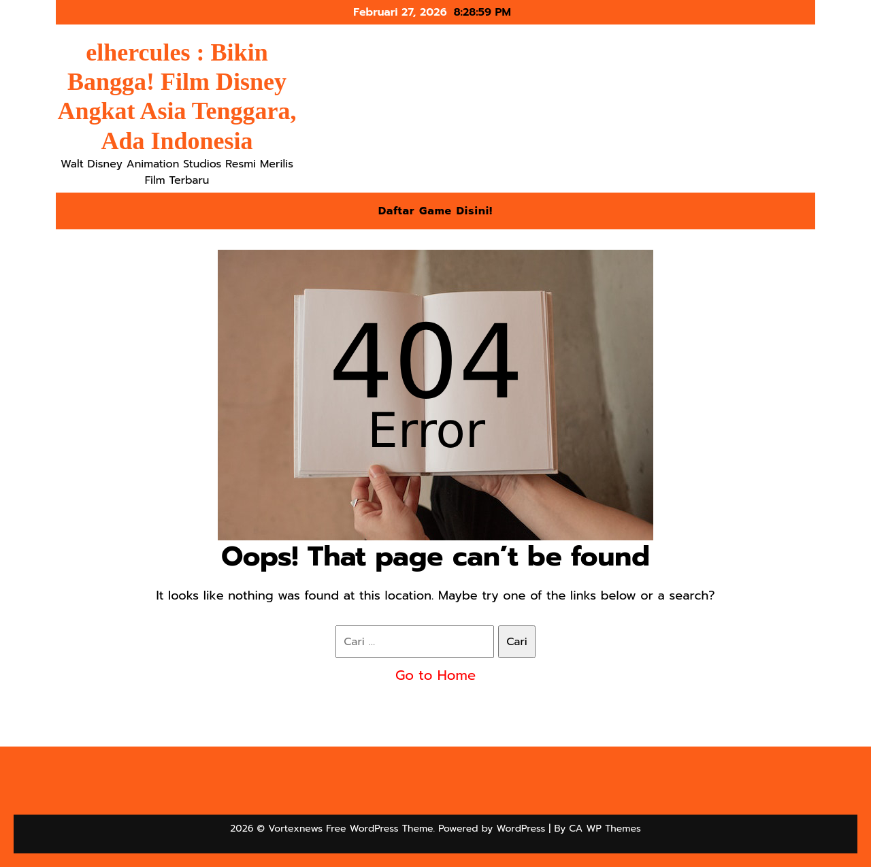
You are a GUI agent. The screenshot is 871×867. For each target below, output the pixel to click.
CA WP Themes (604, 828)
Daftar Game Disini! (435, 211)
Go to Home (435, 675)
